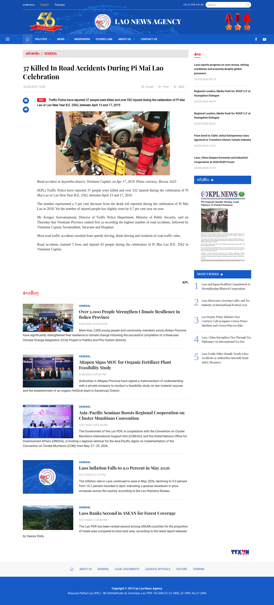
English (44, 4)
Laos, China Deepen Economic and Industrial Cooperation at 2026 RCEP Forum (221, 159)
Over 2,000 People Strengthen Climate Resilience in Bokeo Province (129, 314)
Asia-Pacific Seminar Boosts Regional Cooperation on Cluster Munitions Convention (132, 415)
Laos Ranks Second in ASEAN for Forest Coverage (127, 513)
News (63, 39)
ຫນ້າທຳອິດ (33, 53)
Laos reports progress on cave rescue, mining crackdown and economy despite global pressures (221, 69)
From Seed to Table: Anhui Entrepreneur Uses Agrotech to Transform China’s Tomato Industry (222, 137)
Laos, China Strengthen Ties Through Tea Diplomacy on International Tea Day (226, 339)
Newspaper (82, 39)
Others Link (104, 39)
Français (60, 4)
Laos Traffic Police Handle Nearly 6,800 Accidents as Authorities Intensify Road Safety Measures (225, 358)
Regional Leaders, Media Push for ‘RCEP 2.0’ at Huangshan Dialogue (222, 93)
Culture (181, 569)
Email (147, 87)
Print (163, 87)
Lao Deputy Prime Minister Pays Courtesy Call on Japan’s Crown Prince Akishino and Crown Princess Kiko (225, 321)
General (50, 53)
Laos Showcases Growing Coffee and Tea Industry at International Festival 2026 (226, 303)
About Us (126, 39)
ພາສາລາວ (29, 4)
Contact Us (149, 39)
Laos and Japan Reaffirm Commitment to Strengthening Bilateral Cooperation (226, 286)
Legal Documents (127, 569)
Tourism (198, 569)
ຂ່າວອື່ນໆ (31, 293)
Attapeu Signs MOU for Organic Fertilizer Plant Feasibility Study (125, 364)
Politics (43, 39)
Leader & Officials (157, 569)
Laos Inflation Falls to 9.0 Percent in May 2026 (124, 468)
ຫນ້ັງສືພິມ (205, 180)
